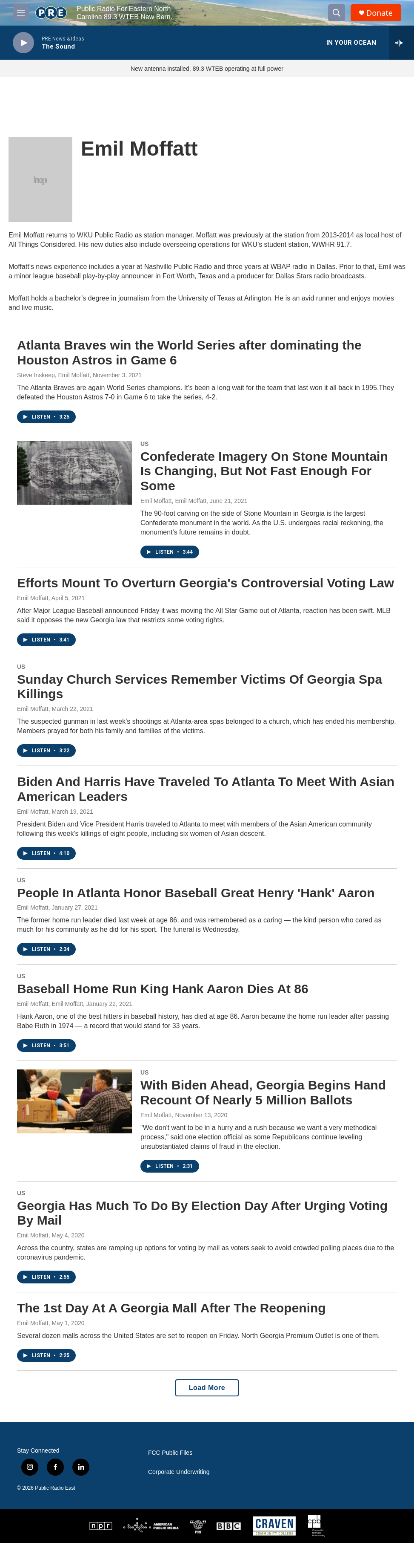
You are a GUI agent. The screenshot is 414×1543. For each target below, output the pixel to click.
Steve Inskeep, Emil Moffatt (53, 375)
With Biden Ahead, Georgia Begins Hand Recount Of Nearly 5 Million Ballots (263, 1092)
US (144, 443)
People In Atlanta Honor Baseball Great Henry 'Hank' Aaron (196, 893)
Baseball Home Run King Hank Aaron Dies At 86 (162, 989)
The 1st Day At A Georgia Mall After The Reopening (171, 1308)
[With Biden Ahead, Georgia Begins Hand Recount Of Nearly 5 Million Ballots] (74, 1101)
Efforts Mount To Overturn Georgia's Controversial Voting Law (205, 583)
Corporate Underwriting (179, 1472)
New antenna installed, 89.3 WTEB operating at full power (207, 68)
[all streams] (401, 43)
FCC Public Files (170, 1453)
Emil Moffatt (33, 598)
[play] (23, 43)
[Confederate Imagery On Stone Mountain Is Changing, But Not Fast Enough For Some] (74, 473)
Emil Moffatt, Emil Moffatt (173, 500)
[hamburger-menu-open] (21, 12)
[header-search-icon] (336, 12)
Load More (207, 1387)
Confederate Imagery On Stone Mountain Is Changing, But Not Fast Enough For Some (264, 471)
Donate (379, 13)
